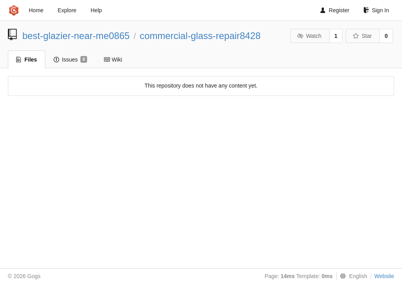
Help (96, 10)
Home (36, 10)
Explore (67, 10)
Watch (309, 36)
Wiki (113, 59)
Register (334, 10)
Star (362, 36)
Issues (70, 59)
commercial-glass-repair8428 (200, 35)
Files (26, 59)
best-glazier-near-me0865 (76, 35)
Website (384, 276)
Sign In (376, 10)
